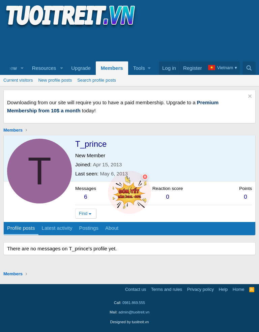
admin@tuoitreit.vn (133, 312)
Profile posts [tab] (21, 228)
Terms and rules (166, 289)
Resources (44, 68)
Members (112, 68)
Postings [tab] (88, 228)
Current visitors (18, 80)
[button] (22, 68)
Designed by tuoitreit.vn (129, 322)
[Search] (249, 68)
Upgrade (81, 68)
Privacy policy (200, 289)
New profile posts (55, 80)
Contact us (135, 289)
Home (238, 289)
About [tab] (111, 228)
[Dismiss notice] (249, 97)
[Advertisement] (126, 44)
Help (223, 289)
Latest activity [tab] (57, 228)
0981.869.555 (133, 303)
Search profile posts (96, 80)
